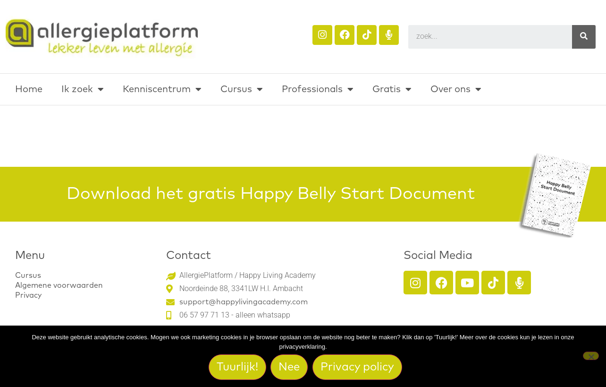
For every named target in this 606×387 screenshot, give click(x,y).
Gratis (392, 89)
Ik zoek (82, 89)
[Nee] (591, 356)
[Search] (584, 37)
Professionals (318, 89)
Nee (289, 367)
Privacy (28, 295)
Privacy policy (358, 367)
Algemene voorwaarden (59, 285)
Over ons (455, 89)
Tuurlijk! (237, 367)
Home (28, 89)
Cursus (241, 89)
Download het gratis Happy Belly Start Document (271, 194)
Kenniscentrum (162, 89)
